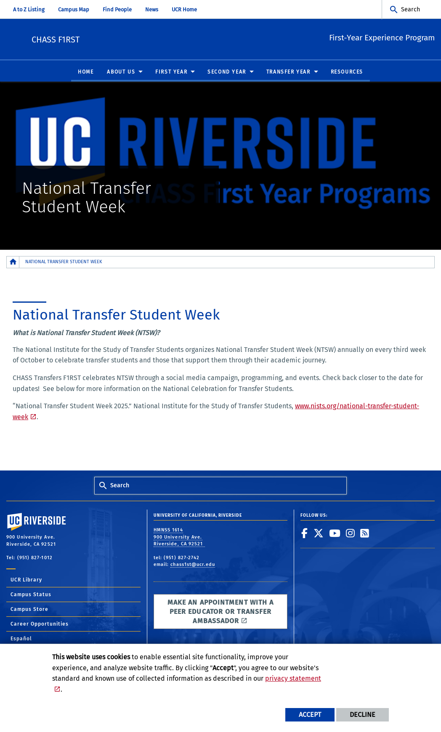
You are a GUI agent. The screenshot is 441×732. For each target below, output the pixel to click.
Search (410, 9)
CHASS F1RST (112, 38)
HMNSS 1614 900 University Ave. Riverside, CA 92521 (179, 537)
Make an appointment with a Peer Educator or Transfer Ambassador (220, 612)
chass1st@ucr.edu (192, 565)
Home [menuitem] (85, 72)
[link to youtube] (335, 533)
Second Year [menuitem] (226, 72)
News (151, 9)
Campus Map (73, 9)
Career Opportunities (40, 624)
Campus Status (31, 595)
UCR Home (184, 9)
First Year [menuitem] (171, 72)
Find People (117, 9)
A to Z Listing (29, 9)
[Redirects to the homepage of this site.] (13, 262)
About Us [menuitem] (121, 72)
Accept (310, 715)
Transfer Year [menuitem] (288, 72)
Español (21, 639)
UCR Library (26, 580)
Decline (362, 715)
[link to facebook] (304, 533)
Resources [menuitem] (347, 72)
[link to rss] (364, 533)
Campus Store (29, 610)
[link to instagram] (350, 533)
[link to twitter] (319, 533)
